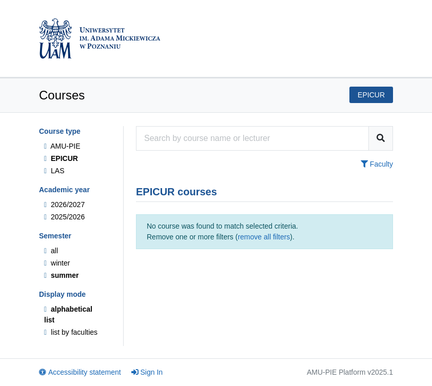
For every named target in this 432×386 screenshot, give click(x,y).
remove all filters (264, 237)
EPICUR (61, 158)
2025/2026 (64, 217)
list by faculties (70, 332)
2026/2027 (64, 204)
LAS (54, 171)
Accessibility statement (80, 372)
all (51, 251)
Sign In (147, 372)
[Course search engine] (252, 138)
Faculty (377, 164)
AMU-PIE (62, 146)
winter (57, 263)
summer (61, 275)
